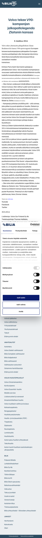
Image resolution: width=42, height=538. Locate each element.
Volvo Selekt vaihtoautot (13, 350)
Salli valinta (21, 305)
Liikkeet (7, 516)
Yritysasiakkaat (10, 325)
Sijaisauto (8, 425)
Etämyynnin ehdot (11, 336)
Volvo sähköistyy (10, 322)
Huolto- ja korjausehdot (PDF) (15, 418)
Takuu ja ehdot (10, 492)
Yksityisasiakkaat (11, 329)
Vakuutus (8, 489)
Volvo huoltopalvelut (14, 378)
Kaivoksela (8, 524)
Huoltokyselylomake (12, 414)
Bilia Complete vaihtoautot (14, 354)
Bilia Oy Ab (8, 467)
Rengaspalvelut (10, 411)
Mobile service (10, 393)
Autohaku (8, 346)
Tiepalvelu (8, 422)
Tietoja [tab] (34, 231)
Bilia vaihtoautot (10, 361)
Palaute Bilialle (10, 460)
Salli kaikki (21, 298)
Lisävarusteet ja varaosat (14, 396)
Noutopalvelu (9, 429)
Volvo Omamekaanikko (13, 382)
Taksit (6, 333)
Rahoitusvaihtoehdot (12, 485)
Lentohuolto (9, 432)
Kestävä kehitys (10, 471)
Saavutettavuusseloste (27, 536)
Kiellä (21, 311)
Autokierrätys (9, 503)
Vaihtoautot (9, 342)
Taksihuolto (8, 443)
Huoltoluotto (9, 436)
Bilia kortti (8, 478)
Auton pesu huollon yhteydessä (16, 440)
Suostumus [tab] (7, 231)
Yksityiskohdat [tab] (21, 231)
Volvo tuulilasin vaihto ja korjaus (16, 404)
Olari (6, 528)
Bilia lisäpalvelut (10, 357)
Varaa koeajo (9, 500)
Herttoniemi (8, 521)
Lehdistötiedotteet (11, 463)
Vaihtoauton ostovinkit (12, 365)
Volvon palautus (10, 318)
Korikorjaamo (9, 385)
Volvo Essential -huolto (13, 389)
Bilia (6, 456)
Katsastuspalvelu (10, 407)
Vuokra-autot (9, 496)
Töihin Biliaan (9, 474)
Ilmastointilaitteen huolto (13, 400)
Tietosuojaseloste (11, 507)
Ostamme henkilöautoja (13, 368)
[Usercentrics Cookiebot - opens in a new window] (30, 224)
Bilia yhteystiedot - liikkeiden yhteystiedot (20, 510)
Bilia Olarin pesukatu (12, 482)
